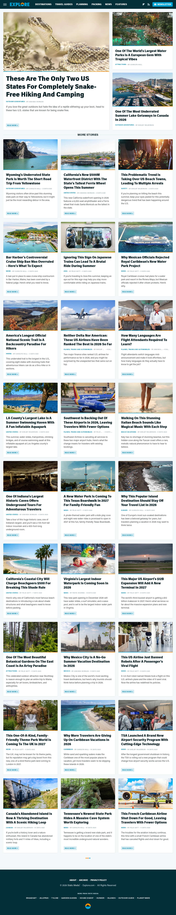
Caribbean (68, 749)
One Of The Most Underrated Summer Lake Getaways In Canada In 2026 (142, 116)
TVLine (54, 898)
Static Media (73, 885)
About (73, 880)
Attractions (120, 64)
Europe (124, 510)
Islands (111, 898)
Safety (124, 188)
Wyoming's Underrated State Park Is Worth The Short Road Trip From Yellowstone (28, 179)
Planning (82, 4)
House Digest (87, 898)
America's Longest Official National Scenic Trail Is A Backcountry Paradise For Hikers (26, 342)
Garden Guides (69, 898)
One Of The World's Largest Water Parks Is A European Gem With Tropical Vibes (140, 55)
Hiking (8, 354)
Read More (12, 125)
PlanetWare (143, 898)
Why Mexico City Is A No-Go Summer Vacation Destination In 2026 (87, 661)
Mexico (67, 671)
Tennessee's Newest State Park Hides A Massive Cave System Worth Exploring (88, 818)
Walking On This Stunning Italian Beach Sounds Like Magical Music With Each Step (144, 422)
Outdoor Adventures (15, 101)
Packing (96, 4)
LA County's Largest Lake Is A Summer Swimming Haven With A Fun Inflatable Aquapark (30, 422)
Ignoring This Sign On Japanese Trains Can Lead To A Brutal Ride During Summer (88, 261)
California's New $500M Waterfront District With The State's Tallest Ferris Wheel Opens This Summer (85, 181)
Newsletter (162, 4)
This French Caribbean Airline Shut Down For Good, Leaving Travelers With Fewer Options (144, 818)
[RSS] (149, 4)
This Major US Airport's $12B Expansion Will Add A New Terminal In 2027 (142, 583)
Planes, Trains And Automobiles (78, 349)
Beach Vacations (128, 432)
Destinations (43, 4)
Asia (66, 271)
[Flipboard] (144, 4)
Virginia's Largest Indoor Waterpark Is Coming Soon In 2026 (86, 583)
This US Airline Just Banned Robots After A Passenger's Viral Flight (142, 661)
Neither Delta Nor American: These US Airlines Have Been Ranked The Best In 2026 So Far (88, 340)
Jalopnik (44, 898)
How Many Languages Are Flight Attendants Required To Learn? (144, 340)
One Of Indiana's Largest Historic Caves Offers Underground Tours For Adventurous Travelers (24, 502)
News (108, 4)
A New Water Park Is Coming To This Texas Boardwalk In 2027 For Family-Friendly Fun (87, 500)
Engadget (31, 898)
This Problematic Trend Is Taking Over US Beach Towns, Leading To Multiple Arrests (143, 179)
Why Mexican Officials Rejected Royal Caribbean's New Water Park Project (145, 261)
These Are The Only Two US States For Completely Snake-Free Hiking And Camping (51, 86)
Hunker (100, 898)
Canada (9, 828)
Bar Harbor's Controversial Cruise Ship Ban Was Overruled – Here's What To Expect (30, 261)
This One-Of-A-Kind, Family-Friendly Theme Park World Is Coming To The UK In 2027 (28, 740)
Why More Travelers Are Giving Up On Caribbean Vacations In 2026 (87, 740)
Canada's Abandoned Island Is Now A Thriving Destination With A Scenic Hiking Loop (29, 818)
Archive (83, 880)
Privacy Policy (98, 880)
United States (70, 193)
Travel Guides (63, 4)
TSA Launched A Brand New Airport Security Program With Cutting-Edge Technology (144, 740)
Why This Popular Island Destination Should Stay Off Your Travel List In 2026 (142, 500)
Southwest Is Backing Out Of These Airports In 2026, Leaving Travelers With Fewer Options (88, 422)
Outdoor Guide (126, 898)
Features (121, 4)
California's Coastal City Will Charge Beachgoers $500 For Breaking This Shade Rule (28, 583)
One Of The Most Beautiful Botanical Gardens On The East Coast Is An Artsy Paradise (29, 661)
